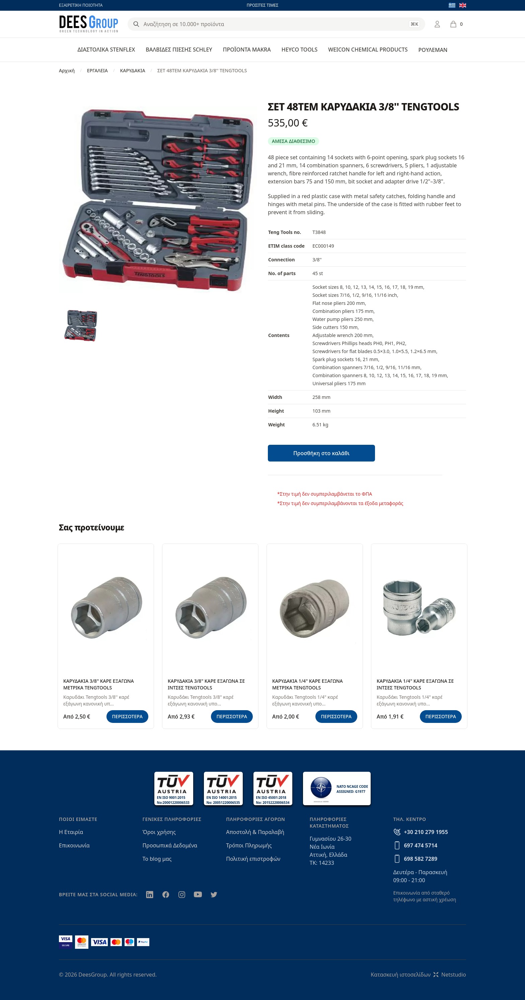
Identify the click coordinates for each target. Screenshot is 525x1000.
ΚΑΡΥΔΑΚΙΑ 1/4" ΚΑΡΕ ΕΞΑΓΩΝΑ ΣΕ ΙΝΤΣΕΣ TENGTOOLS (415, 684)
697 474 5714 (420, 845)
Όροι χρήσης (159, 832)
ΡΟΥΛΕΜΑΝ (432, 50)
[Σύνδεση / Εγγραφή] (437, 24)
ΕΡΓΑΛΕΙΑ (97, 70)
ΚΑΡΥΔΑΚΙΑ (132, 70)
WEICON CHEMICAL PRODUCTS (367, 49)
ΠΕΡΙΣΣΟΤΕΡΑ (127, 716)
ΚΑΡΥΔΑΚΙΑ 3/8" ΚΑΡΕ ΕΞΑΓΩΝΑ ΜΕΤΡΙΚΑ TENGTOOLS (98, 684)
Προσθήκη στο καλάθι (321, 453)
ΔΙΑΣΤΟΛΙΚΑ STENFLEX (106, 49)
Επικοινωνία (74, 845)
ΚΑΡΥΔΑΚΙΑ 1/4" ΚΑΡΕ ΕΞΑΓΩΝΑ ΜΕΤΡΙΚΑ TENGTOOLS (307, 684)
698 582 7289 (420, 858)
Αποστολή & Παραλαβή (255, 832)
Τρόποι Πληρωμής (249, 845)
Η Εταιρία (71, 832)
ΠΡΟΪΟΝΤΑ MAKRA (247, 49)
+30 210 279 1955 (426, 832)
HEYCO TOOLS (300, 49)
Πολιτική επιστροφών (253, 858)
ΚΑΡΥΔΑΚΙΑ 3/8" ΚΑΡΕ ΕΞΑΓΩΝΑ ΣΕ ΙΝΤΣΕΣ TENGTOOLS (206, 684)
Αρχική (67, 70)
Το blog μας (157, 858)
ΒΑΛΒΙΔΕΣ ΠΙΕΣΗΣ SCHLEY (179, 49)
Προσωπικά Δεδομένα (170, 845)
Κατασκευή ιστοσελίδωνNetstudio (418, 974)
